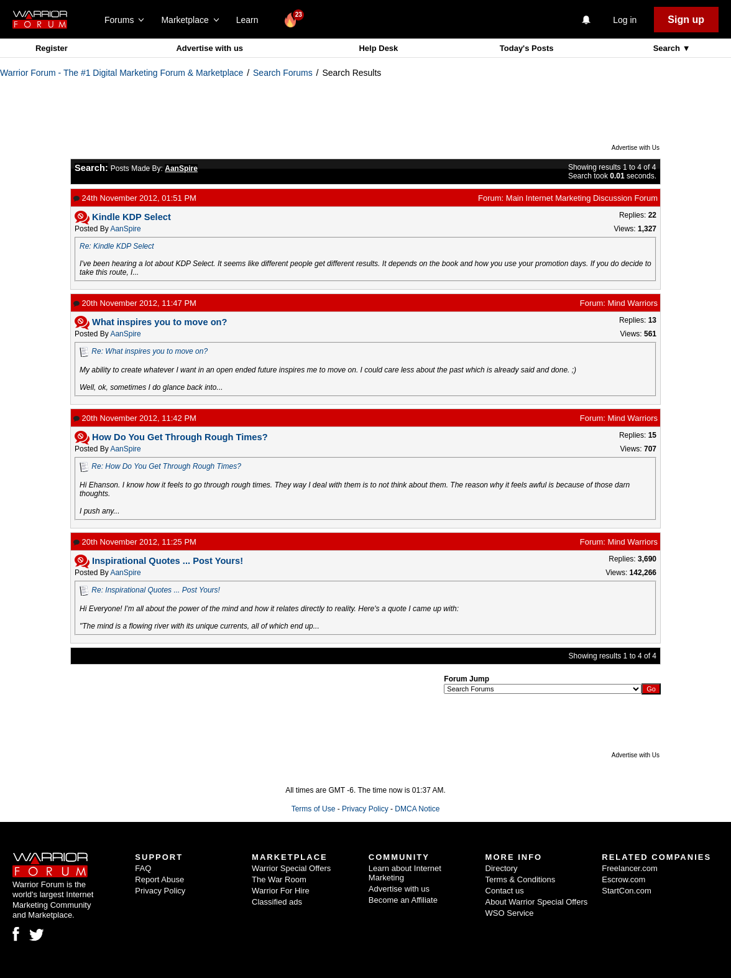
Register (51, 48)
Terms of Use (314, 809)
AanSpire (125, 228)
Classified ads (277, 901)
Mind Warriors (633, 303)
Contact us (504, 890)
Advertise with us (209, 48)
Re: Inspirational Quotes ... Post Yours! (155, 590)
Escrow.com (623, 879)
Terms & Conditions (520, 879)
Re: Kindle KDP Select (117, 246)
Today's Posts (527, 48)
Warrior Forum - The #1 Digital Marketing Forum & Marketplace (121, 73)
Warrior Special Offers (291, 868)
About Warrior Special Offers (536, 901)
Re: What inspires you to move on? (149, 351)
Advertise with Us (636, 147)
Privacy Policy (365, 809)
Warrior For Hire (281, 890)
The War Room (279, 879)
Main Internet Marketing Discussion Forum (582, 198)
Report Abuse (159, 879)
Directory (501, 868)
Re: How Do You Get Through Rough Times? (166, 466)
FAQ (143, 868)
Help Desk (378, 48)
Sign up (686, 19)
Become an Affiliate (403, 900)
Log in (625, 20)
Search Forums (283, 73)
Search (668, 48)
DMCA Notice (417, 809)
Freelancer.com (630, 868)
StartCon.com (626, 890)
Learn (250, 20)
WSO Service (509, 913)
